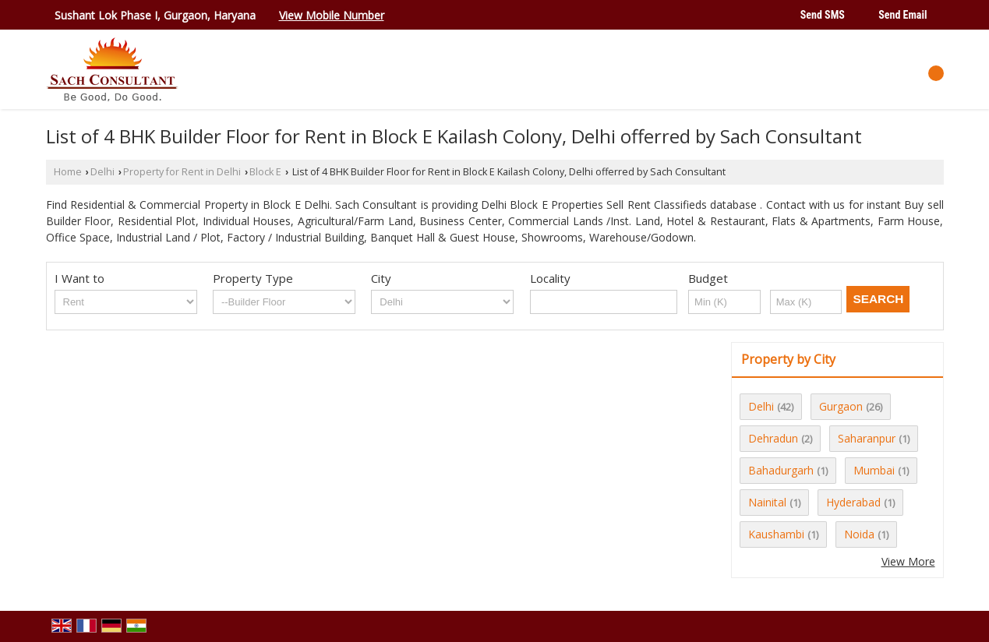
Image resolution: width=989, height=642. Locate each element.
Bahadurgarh (781, 470)
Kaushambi (776, 534)
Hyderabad (853, 502)
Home (68, 171)
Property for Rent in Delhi (182, 171)
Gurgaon (841, 406)
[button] (331, 15)
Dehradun (773, 438)
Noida (859, 534)
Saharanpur (866, 438)
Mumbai (874, 470)
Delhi (102, 171)
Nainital (767, 502)
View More (908, 561)
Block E (265, 171)
